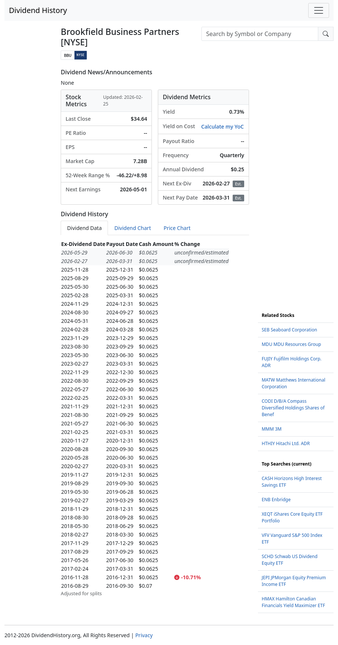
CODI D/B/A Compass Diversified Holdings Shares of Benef (293, 408)
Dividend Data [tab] (84, 227)
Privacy (144, 635)
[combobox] (259, 34)
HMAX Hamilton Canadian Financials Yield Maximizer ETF (293, 602)
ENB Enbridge (276, 499)
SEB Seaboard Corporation (289, 330)
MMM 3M (272, 429)
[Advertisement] (296, 180)
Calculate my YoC (222, 126)
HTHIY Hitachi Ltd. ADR (286, 443)
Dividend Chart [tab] (132, 227)
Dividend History (38, 10)
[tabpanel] (155, 418)
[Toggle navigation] (318, 10)
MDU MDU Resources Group (291, 344)
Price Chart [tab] (176, 227)
